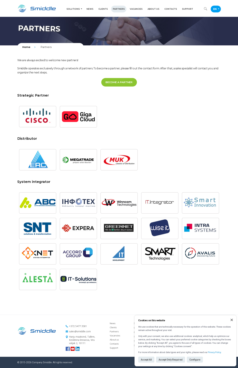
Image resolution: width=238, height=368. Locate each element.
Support (187, 9)
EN (216, 9)
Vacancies (136, 9)
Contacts (170, 9)
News (90, 9)
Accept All (146, 359)
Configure (194, 359)
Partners (119, 9)
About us (153, 9)
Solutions (74, 9)
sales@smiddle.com (80, 331)
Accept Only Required (171, 359)
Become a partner (119, 82)
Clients (103, 9)
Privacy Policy (214, 352)
